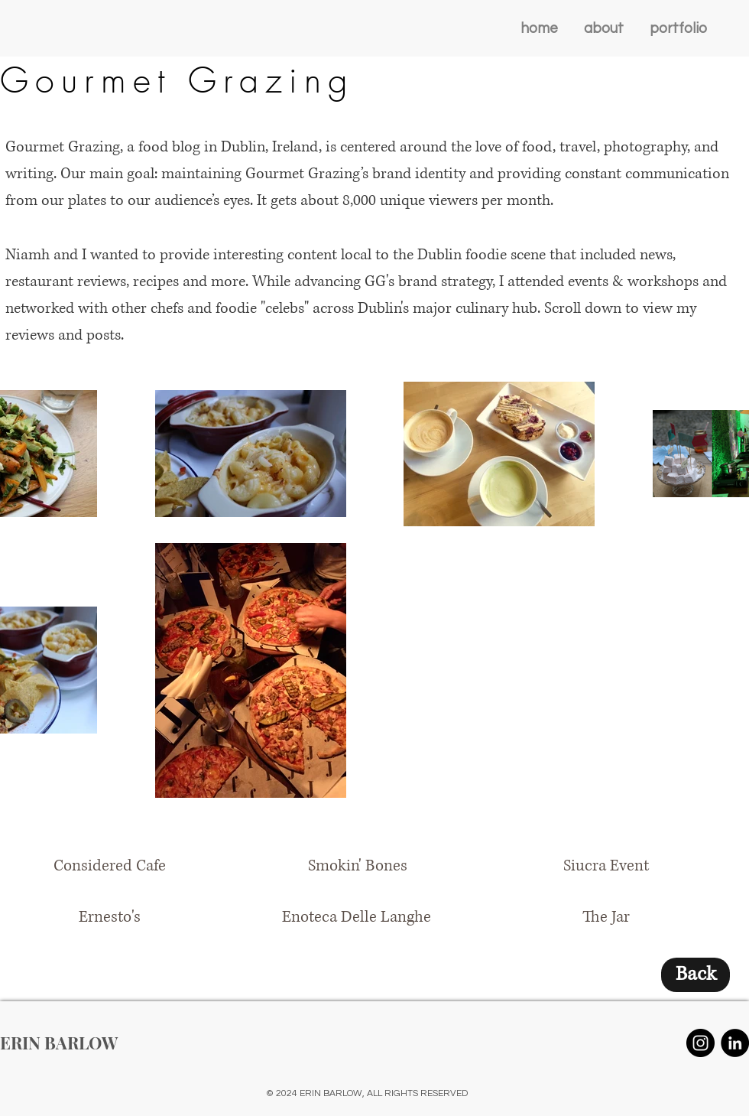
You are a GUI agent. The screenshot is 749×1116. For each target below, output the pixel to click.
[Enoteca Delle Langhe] (356, 917)
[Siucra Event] (606, 866)
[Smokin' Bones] (358, 866)
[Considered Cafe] (109, 866)
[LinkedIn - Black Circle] (735, 1043)
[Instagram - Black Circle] (700, 1043)
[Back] (695, 975)
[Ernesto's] (109, 917)
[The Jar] (606, 917)
